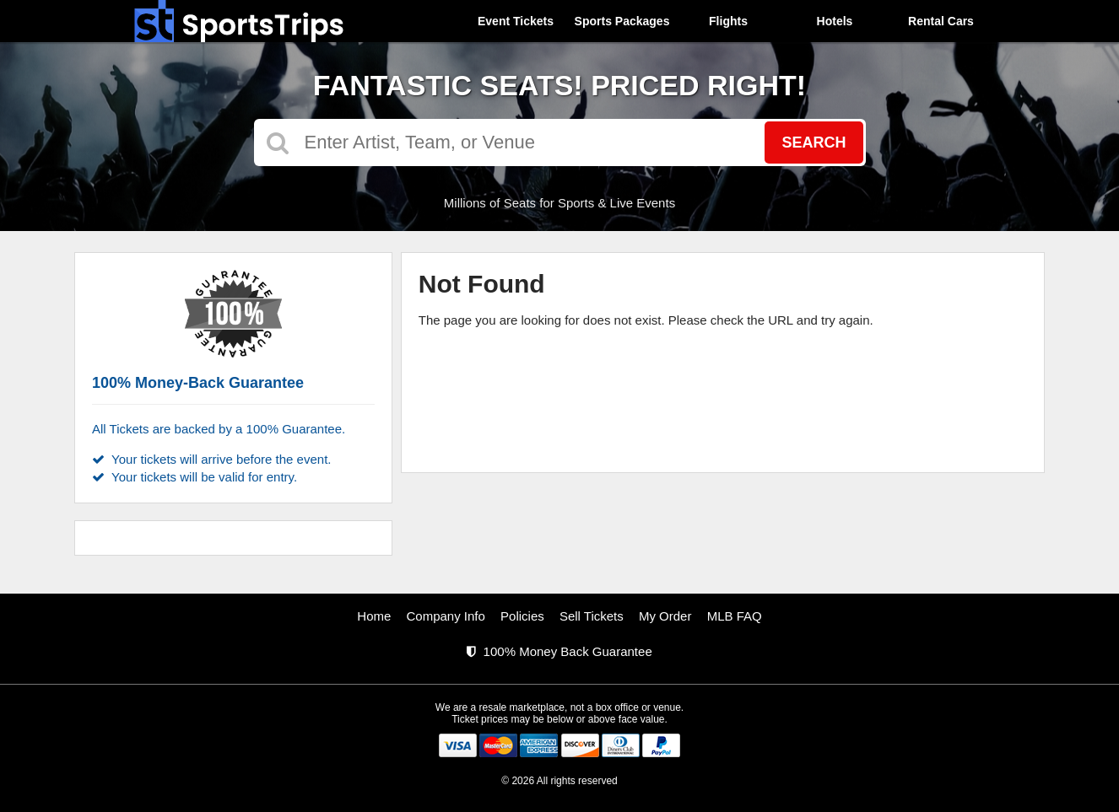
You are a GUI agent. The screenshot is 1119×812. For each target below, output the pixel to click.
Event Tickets (516, 21)
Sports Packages (622, 21)
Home (374, 616)
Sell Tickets (592, 616)
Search (813, 142)
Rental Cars (941, 21)
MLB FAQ (734, 616)
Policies (522, 616)
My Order (665, 616)
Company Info (446, 616)
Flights (728, 21)
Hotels (835, 21)
